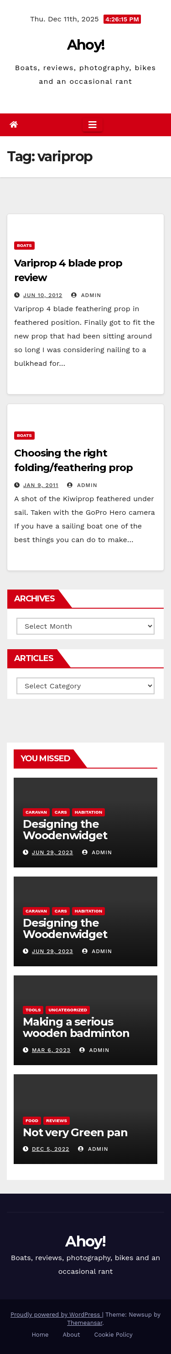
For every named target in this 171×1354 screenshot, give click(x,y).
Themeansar (84, 1322)
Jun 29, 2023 (52, 852)
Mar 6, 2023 (51, 1050)
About (71, 1334)
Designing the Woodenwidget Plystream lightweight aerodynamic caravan (83, 841)
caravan (36, 812)
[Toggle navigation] (93, 125)
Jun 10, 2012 (42, 295)
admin (86, 295)
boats (24, 245)
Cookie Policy (113, 1334)
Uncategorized (67, 1009)
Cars (61, 812)
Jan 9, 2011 (40, 485)
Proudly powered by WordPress (56, 1314)
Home (39, 1334)
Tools (33, 1009)
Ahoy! (85, 44)
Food (32, 1120)
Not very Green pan (75, 1132)
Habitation (88, 812)
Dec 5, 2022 (50, 1149)
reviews (56, 1120)
